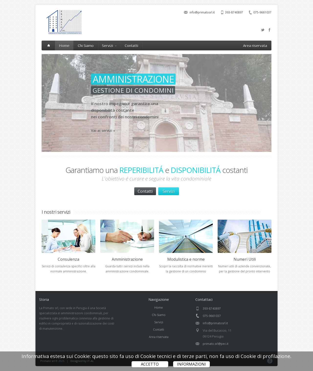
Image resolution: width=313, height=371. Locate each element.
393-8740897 (234, 12)
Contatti (131, 45)
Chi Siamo (86, 45)
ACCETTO (150, 364)
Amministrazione (127, 259)
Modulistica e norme (186, 259)
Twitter (263, 30)
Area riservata (255, 45)
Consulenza (68, 259)
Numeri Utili (245, 259)
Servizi (109, 45)
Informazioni (191, 364)
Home (64, 45)
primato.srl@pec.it (215, 344)
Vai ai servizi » (152, 130)
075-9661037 (262, 12)
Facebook (269, 30)
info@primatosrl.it (202, 12)
